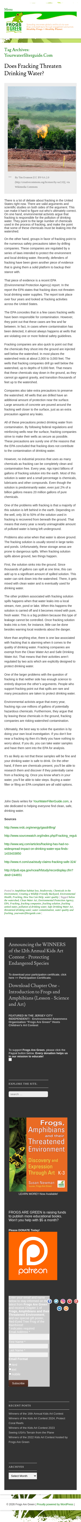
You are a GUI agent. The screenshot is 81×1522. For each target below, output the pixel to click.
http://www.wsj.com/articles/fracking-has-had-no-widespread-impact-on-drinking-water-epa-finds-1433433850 (36, 848)
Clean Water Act (28, 900)
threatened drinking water (17, 909)
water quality (52, 897)
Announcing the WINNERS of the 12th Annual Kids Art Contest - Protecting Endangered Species (37, 954)
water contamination (43, 909)
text (13, 1369)
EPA (6, 903)
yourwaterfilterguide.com (27, 913)
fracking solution (51, 903)
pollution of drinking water (32, 906)
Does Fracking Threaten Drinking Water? (33, 70)
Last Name (17, 1350)
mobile (15, 1374)
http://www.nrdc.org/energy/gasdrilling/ (30, 827)
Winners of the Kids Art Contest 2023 (32, 1427)
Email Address (19, 1332)
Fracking (17, 897)
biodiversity (46, 890)
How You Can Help (34, 897)
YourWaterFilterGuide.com (51, 801)
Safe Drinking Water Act (60, 906)
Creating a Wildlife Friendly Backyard (39, 893)
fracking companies (31, 903)
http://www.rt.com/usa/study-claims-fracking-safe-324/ (40, 862)
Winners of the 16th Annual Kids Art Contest (36, 1413)
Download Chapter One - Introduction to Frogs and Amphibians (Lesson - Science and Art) (39, 995)
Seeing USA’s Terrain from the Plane (31, 1432)
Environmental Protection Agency (55, 900)
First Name (17, 1341)
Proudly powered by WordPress (55, 1504)
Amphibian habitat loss (27, 890)
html (14, 1364)
